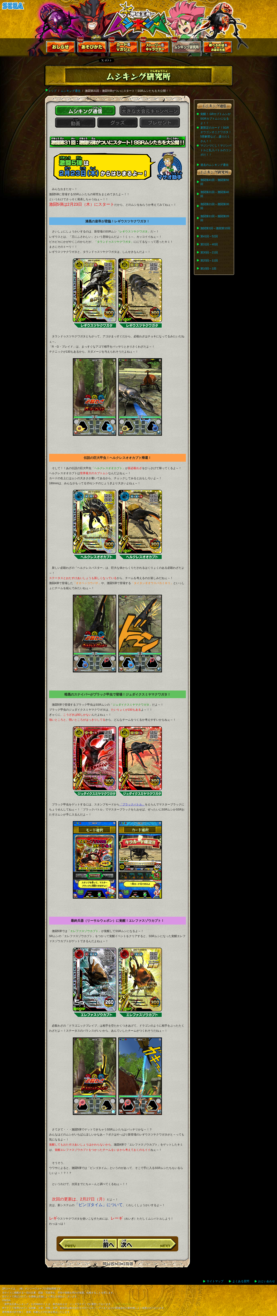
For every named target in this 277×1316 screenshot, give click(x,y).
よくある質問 (240, 1281)
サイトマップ (215, 1281)
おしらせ (61, 48)
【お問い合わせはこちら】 (127, 1304)
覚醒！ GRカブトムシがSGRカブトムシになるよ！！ (215, 118)
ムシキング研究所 (186, 48)
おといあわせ (266, 1281)
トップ (52, 90)
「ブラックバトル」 (132, 804)
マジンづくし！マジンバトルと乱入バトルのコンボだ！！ (215, 150)
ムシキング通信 (70, 90)
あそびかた (92, 48)
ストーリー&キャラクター (155, 48)
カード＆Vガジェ (123, 48)
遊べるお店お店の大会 (218, 48)
